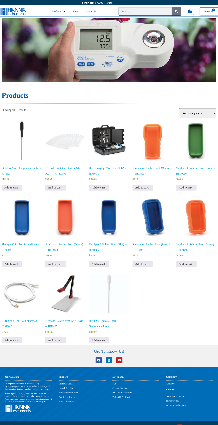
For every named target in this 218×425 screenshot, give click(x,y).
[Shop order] (197, 113)
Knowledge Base (66, 388)
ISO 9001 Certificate (121, 397)
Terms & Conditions (175, 396)
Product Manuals (66, 401)
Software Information (68, 392)
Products (59, 11)
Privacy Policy (172, 400)
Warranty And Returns (176, 405)
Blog (75, 11)
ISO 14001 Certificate (122, 392)
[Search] (176, 11)
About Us (170, 383)
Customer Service (67, 383)
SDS (114, 383)
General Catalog (119, 388)
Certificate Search (67, 397)
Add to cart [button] (11, 188)
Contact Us (91, 11)
